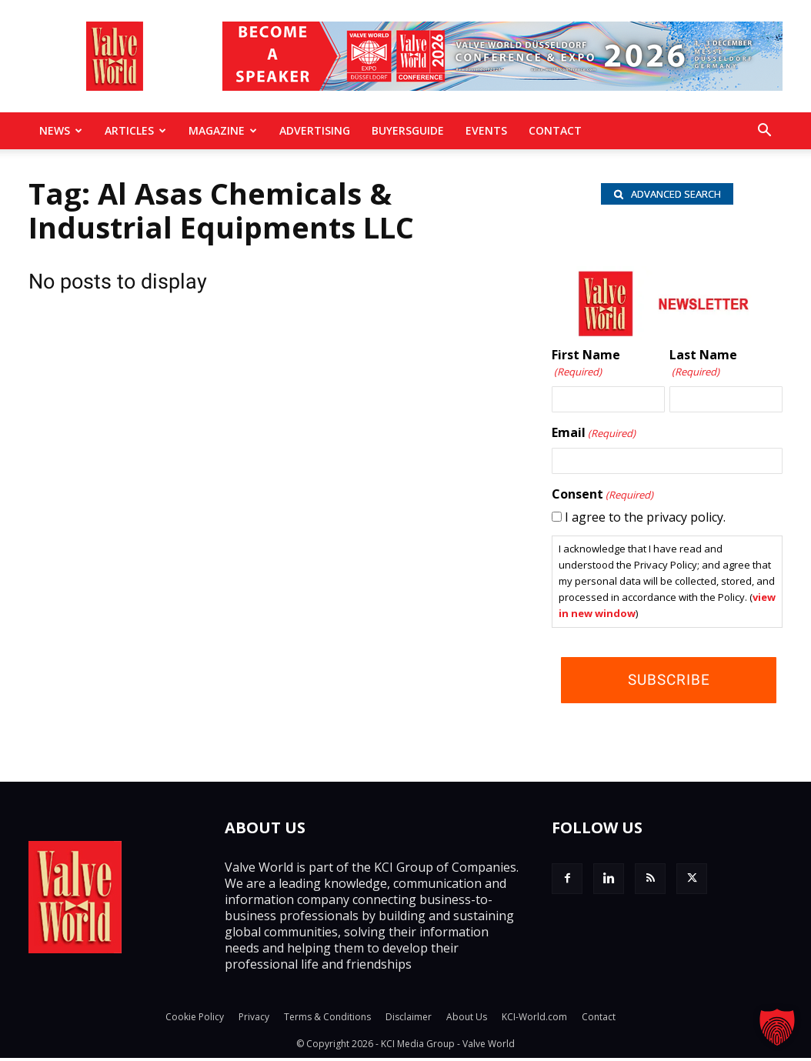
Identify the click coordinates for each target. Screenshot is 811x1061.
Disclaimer (408, 1019)
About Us (466, 1019)
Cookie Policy (194, 1019)
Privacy (254, 1019)
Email (594, 436)
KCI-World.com (534, 1019)
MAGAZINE (223, 130)
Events (486, 130)
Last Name (703, 366)
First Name (586, 366)
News (60, 130)
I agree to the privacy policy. (645, 520)
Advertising (314, 130)
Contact (555, 130)
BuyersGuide (408, 130)
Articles (135, 130)
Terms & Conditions (327, 1019)
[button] (764, 131)
